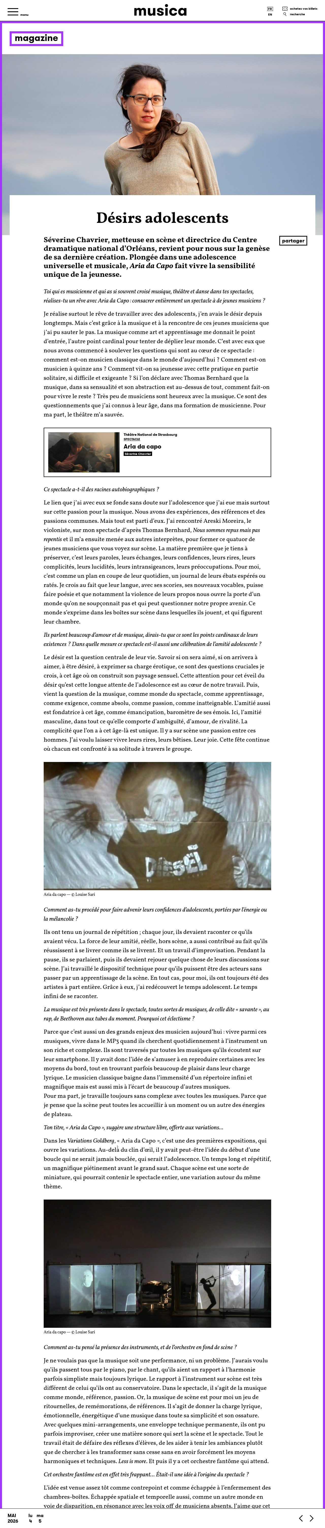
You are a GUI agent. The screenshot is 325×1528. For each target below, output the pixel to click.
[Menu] (18, 12)
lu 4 (30, 1518)
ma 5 (40, 1518)
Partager (293, 240)
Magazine (36, 37)
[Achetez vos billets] (299, 8)
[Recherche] (299, 14)
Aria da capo (142, 446)
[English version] (270, 14)
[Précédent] (301, 1518)
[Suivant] (311, 1518)
